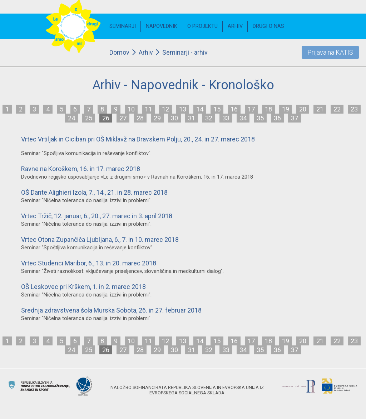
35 (260, 118)
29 (157, 118)
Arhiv (146, 52)
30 (174, 118)
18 (268, 109)
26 (105, 118)
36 (277, 118)
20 (302, 109)
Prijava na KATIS (330, 52)
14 (199, 109)
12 (165, 109)
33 (225, 118)
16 (234, 109)
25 (88, 118)
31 (191, 118)
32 (208, 118)
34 (243, 118)
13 (182, 109)
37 (294, 118)
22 (337, 109)
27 (123, 118)
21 (319, 109)
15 (217, 109)
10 (131, 109)
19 (285, 109)
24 (71, 118)
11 (148, 109)
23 (354, 109)
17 (251, 109)
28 (140, 118)
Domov (119, 52)
